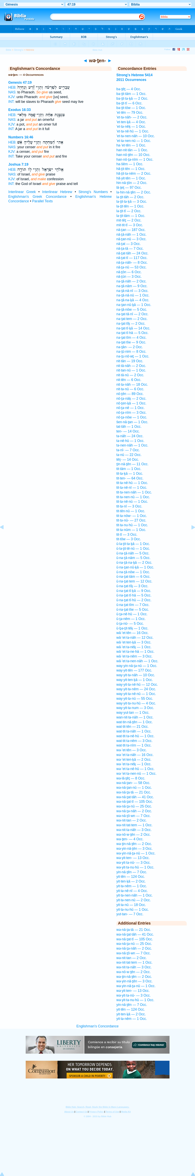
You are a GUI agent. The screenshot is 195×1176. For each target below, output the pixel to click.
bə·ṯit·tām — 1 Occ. (131, 94)
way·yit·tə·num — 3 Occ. (135, 708)
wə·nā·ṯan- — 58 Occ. (133, 783)
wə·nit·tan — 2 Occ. (131, 820)
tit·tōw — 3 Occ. (128, 539)
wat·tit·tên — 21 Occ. (132, 727)
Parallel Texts (42, 201)
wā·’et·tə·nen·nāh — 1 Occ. (137, 661)
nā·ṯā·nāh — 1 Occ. (131, 234)
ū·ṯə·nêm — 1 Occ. (131, 619)
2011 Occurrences (131, 80)
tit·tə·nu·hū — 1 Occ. (132, 525)
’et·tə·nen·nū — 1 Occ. (133, 141)
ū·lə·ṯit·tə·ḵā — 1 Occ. (133, 544)
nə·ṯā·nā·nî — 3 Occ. (132, 291)
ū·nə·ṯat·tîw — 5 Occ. (132, 609)
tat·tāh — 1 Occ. (128, 427)
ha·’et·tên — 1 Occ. (131, 145)
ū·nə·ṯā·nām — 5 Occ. (133, 558)
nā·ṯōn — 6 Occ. (129, 272)
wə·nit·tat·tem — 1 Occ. (134, 825)
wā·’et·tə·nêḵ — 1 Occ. (133, 647)
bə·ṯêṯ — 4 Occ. (128, 89)
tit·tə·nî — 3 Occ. (129, 506)
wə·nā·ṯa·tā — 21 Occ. (133, 792)
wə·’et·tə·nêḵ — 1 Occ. (134, 764)
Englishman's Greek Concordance (37, 197)
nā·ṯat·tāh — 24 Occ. (132, 253)
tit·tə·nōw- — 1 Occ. (131, 516)
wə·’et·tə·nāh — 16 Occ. (135, 755)
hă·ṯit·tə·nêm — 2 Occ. (133, 173)
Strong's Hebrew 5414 (134, 75)
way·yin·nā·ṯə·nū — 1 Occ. (136, 666)
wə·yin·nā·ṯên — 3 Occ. (134, 849)
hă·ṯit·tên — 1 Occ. (130, 169)
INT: (11, 102)
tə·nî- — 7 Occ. (128, 450)
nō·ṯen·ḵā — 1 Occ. (131, 403)
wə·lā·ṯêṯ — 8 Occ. (130, 778)
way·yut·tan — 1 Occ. (132, 713)
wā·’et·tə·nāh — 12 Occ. (135, 638)
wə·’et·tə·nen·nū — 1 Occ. (136, 774)
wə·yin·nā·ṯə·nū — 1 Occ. (135, 853)
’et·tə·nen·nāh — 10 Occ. (135, 136)
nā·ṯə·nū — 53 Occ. (131, 267)
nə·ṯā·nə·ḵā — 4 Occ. (132, 300)
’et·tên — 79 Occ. (129, 112)
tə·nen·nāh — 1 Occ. (132, 445)
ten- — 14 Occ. (128, 431)
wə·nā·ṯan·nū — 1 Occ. (134, 788)
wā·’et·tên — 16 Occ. (132, 633)
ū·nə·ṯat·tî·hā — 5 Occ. (133, 595)
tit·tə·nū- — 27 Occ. (131, 520)
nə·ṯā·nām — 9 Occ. (132, 286)
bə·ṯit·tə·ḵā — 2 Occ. (132, 98)
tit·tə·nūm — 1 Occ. (131, 530)
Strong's (18, 50)
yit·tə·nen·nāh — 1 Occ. (134, 895)
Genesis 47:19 (20, 82)
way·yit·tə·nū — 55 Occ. (134, 699)
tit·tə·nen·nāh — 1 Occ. (134, 492)
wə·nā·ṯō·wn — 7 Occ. (133, 816)
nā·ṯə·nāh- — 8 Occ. (132, 262)
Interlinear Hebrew (57, 192)
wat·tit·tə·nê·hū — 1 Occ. (135, 736)
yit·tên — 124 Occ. (130, 877)
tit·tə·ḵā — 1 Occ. (129, 473)
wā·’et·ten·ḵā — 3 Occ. (133, 642)
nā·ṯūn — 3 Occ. (129, 277)
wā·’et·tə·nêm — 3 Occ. (134, 656)
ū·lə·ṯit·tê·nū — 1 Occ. (133, 548)
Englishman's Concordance (97, 1026)
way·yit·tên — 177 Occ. (134, 670)
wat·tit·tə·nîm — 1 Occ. (134, 745)
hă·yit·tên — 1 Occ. (131, 178)
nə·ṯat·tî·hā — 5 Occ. (132, 333)
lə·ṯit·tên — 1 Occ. (130, 206)
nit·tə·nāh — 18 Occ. (132, 384)
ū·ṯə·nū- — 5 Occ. (130, 624)
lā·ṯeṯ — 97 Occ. (129, 187)
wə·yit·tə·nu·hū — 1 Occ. (135, 867)
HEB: (12, 87)
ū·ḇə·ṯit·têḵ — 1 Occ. (132, 628)
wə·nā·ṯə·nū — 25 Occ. (134, 806)
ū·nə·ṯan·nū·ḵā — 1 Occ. (135, 567)
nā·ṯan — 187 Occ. (131, 230)
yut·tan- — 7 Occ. (129, 914)
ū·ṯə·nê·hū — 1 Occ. (132, 614)
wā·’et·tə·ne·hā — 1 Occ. (135, 652)
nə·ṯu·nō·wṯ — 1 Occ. (132, 356)
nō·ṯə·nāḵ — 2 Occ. (131, 398)
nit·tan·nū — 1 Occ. (131, 370)
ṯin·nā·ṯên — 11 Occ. (132, 464)
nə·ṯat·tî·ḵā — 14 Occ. (133, 328)
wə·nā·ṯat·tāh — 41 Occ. (135, 797)
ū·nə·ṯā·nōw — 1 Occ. (133, 572)
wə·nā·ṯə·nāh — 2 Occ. (134, 811)
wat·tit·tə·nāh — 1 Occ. (134, 731)
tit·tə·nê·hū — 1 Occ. (132, 483)
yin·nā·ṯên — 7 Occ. (131, 872)
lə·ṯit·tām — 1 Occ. (130, 216)
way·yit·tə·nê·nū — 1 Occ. (136, 694)
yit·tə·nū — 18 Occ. (131, 905)
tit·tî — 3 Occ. (127, 534)
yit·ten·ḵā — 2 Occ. (131, 881)
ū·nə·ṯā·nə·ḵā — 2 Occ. (134, 563)
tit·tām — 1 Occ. (128, 469)
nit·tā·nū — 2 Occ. (130, 375)
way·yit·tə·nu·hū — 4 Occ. (136, 703)
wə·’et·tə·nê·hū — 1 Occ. (135, 769)
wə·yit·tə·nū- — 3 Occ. (133, 863)
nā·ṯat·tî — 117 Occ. (132, 258)
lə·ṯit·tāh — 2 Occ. (130, 197)
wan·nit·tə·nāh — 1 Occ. (135, 717)
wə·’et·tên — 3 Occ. (131, 750)
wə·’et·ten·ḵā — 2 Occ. (133, 759)
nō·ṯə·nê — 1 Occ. (130, 408)
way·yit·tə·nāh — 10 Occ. (135, 675)
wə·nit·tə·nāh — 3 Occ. (134, 830)
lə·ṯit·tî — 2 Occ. (128, 211)
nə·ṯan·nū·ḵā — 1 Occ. (133, 305)
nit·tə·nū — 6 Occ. (130, 389)
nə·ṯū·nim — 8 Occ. (131, 352)
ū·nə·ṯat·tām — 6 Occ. (133, 577)
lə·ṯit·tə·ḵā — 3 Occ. (131, 202)
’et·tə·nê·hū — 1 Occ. (132, 131)
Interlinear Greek (22, 192)
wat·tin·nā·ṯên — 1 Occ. (134, 722)
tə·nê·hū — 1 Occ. (130, 441)
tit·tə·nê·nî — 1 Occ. (131, 488)
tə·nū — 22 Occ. (128, 455)
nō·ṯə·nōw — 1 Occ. (131, 417)
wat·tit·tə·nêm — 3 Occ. (134, 741)
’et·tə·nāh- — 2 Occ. (131, 117)
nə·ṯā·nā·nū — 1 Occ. (133, 295)
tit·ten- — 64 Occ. (129, 478)
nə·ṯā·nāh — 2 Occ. (131, 281)
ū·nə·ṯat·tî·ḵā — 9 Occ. (133, 591)
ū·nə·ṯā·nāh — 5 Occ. (133, 553)
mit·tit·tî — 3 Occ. (129, 225)
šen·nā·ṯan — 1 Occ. (132, 422)
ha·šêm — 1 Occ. (129, 164)
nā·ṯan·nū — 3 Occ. (131, 239)
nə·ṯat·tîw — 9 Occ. (131, 342)
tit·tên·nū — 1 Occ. (130, 511)
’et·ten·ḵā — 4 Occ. (131, 122)
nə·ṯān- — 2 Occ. (129, 347)
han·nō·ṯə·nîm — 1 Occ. (134, 159)
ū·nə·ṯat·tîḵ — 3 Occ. (132, 586)
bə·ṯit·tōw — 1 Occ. (131, 108)
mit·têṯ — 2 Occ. (128, 220)
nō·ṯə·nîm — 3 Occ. (131, 413)
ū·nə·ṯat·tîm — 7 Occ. (133, 605)
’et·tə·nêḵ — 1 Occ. (131, 126)
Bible (8, 50)
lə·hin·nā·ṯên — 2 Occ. (133, 192)
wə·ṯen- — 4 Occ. (129, 839)
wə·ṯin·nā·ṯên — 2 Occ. (134, 844)
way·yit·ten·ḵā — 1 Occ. (134, 680)
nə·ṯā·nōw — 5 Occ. (131, 309)
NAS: (12, 92)
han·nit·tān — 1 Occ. (132, 150)
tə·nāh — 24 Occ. (129, 436)
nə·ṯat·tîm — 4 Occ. (131, 337)
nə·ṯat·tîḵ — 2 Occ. (130, 323)
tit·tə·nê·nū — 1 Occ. (132, 502)
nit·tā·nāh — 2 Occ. (131, 366)
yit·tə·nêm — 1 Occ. (131, 886)
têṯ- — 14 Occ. (127, 459)
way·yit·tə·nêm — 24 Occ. (136, 689)
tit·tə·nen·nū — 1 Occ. (133, 497)
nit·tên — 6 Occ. (128, 380)
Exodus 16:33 (19, 110)
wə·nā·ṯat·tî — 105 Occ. (134, 802)
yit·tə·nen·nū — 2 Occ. (133, 900)
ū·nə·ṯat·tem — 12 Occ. (134, 581)
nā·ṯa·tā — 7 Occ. (130, 248)
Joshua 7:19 (18, 164)
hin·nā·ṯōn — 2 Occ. (131, 183)
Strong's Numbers (93, 192)
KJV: (12, 97)
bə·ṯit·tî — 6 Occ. (129, 103)
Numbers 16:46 (20, 137)
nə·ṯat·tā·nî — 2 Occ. (132, 314)
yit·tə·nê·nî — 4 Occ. (132, 891)
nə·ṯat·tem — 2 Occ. (132, 319)
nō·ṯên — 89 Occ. (130, 394)
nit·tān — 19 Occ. (129, 361)
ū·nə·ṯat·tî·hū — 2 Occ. (133, 600)
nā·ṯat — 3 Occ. (128, 244)
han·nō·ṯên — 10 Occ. (133, 155)
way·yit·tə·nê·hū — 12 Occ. (137, 684)
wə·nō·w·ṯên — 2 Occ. (133, 835)
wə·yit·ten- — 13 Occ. (133, 858)
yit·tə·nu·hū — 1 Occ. (132, 910)
